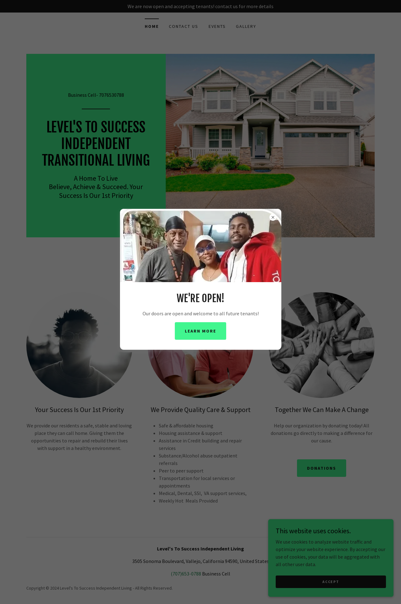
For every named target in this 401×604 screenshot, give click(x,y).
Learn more (200, 331)
